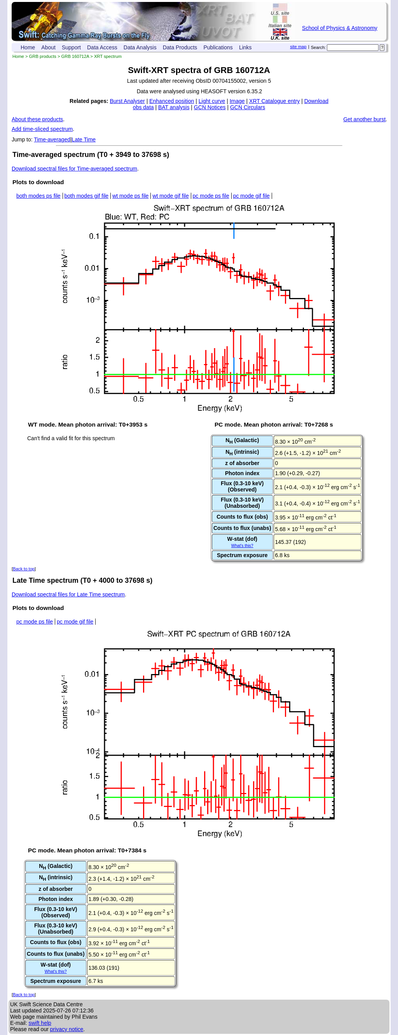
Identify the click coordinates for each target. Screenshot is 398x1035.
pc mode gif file (251, 196)
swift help (39, 1023)
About (48, 47)
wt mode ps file (130, 196)
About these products (37, 119)
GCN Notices (210, 107)
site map (298, 46)
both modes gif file (87, 196)
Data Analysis (140, 47)
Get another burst (364, 119)
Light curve (212, 101)
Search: (318, 47)
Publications (218, 47)
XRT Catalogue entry (274, 101)
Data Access (102, 47)
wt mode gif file (170, 196)
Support (71, 47)
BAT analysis (173, 107)
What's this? (242, 545)
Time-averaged (52, 139)
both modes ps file (38, 196)
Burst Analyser (127, 101)
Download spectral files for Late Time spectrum (68, 594)
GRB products (42, 56)
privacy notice (67, 1029)
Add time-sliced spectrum (42, 129)
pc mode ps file (211, 196)
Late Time (84, 139)
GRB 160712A (75, 56)
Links (245, 47)
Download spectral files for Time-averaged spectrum (74, 169)
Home (28, 47)
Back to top (24, 568)
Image (237, 101)
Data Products (180, 47)
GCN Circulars (247, 107)
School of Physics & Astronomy (339, 28)
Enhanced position (171, 101)
